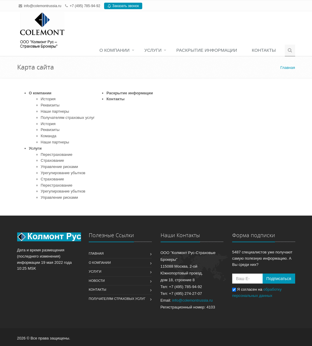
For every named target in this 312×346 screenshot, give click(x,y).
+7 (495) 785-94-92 (85, 6)
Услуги (152, 50)
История (48, 99)
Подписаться (278, 278)
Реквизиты (50, 105)
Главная (96, 253)
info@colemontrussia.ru (42, 6)
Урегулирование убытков (63, 173)
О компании (114, 50)
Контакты (264, 50)
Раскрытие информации (206, 50)
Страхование (52, 160)
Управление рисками (59, 166)
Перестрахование (56, 154)
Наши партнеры (55, 111)
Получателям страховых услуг (68, 117)
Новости (97, 280)
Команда (48, 136)
